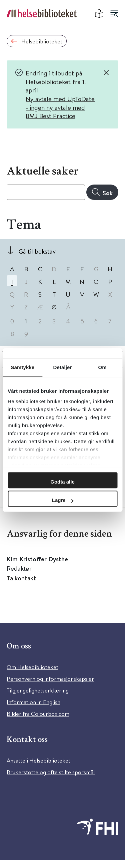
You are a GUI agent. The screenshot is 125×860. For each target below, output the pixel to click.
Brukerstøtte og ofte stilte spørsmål (51, 772)
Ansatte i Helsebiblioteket (38, 760)
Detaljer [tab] (62, 367)
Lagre (63, 500)
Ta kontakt (21, 578)
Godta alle (62, 482)
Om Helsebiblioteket (32, 667)
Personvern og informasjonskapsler (50, 678)
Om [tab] (102, 367)
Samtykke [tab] (22, 367)
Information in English (33, 702)
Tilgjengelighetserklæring (38, 690)
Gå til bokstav (37, 251)
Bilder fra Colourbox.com (38, 714)
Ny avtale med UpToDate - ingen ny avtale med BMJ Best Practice (60, 107)
